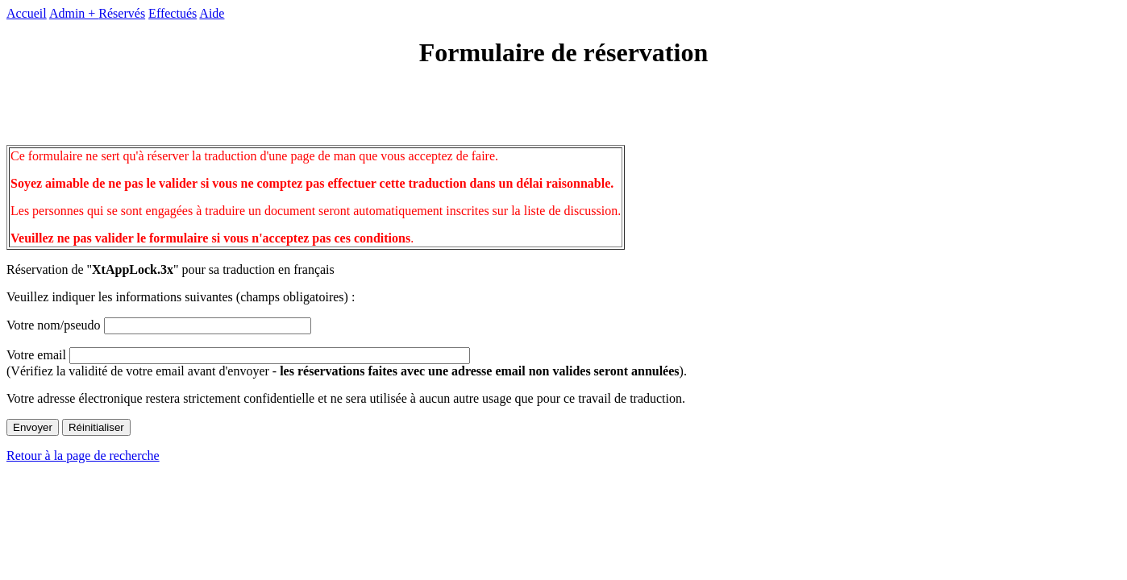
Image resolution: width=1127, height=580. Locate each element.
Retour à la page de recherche (83, 455)
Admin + (73, 13)
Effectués (172, 13)
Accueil (26, 13)
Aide (211, 13)
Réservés (121, 13)
